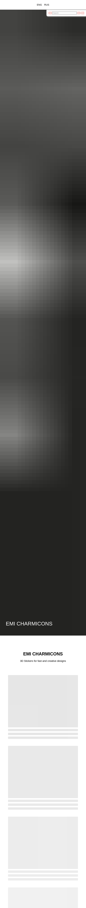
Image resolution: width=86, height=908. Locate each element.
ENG (39, 4)
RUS (46, 4)
